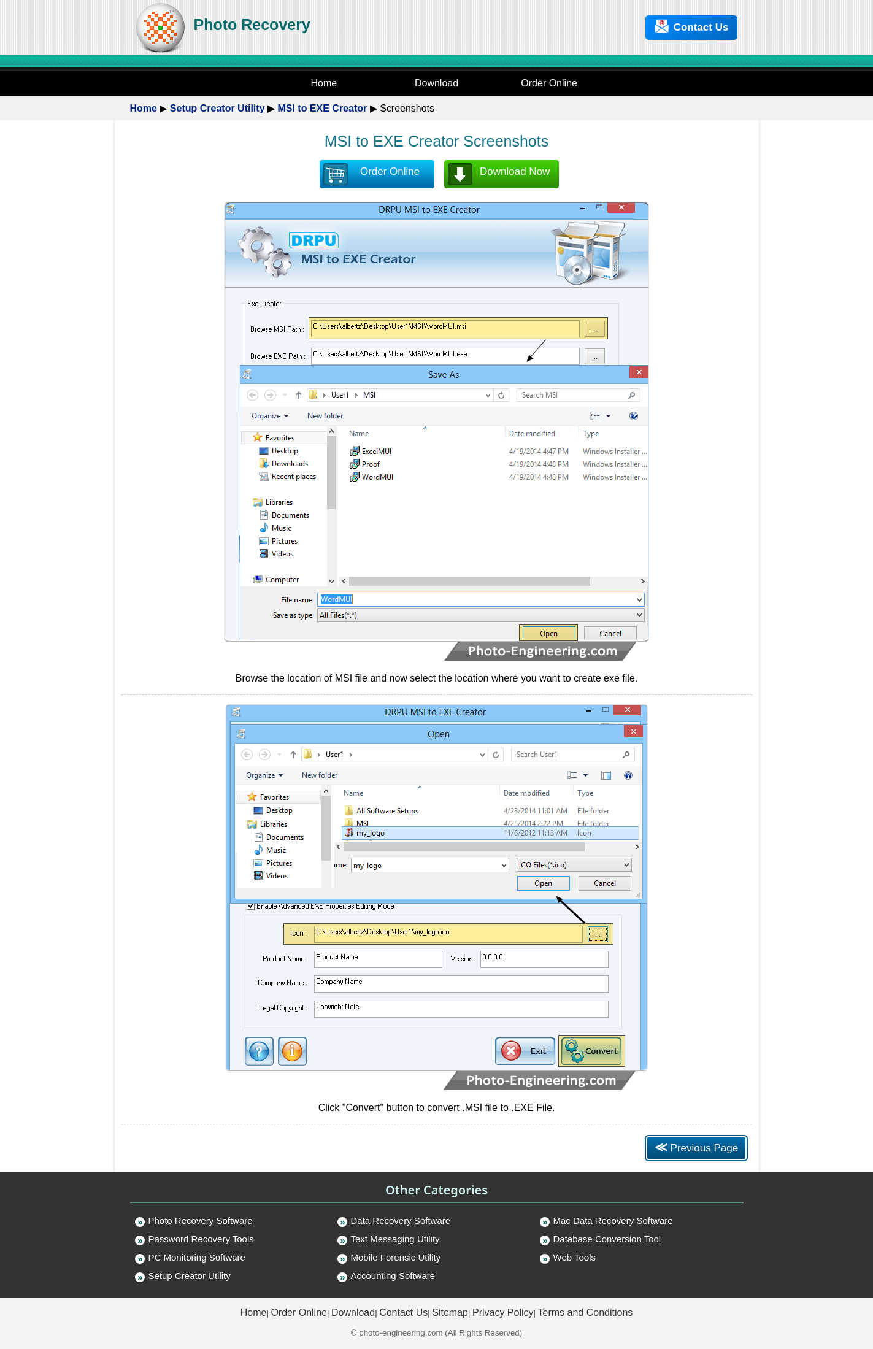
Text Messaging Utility (395, 1239)
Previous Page (696, 1147)
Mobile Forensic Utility (396, 1257)
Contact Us (691, 26)
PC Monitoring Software (196, 1257)
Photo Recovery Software (200, 1220)
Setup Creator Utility (217, 108)
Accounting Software (393, 1275)
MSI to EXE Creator (322, 108)
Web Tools (574, 1257)
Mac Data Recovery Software (613, 1220)
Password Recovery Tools (201, 1239)
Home (143, 108)
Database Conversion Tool (607, 1239)
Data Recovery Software (401, 1220)
